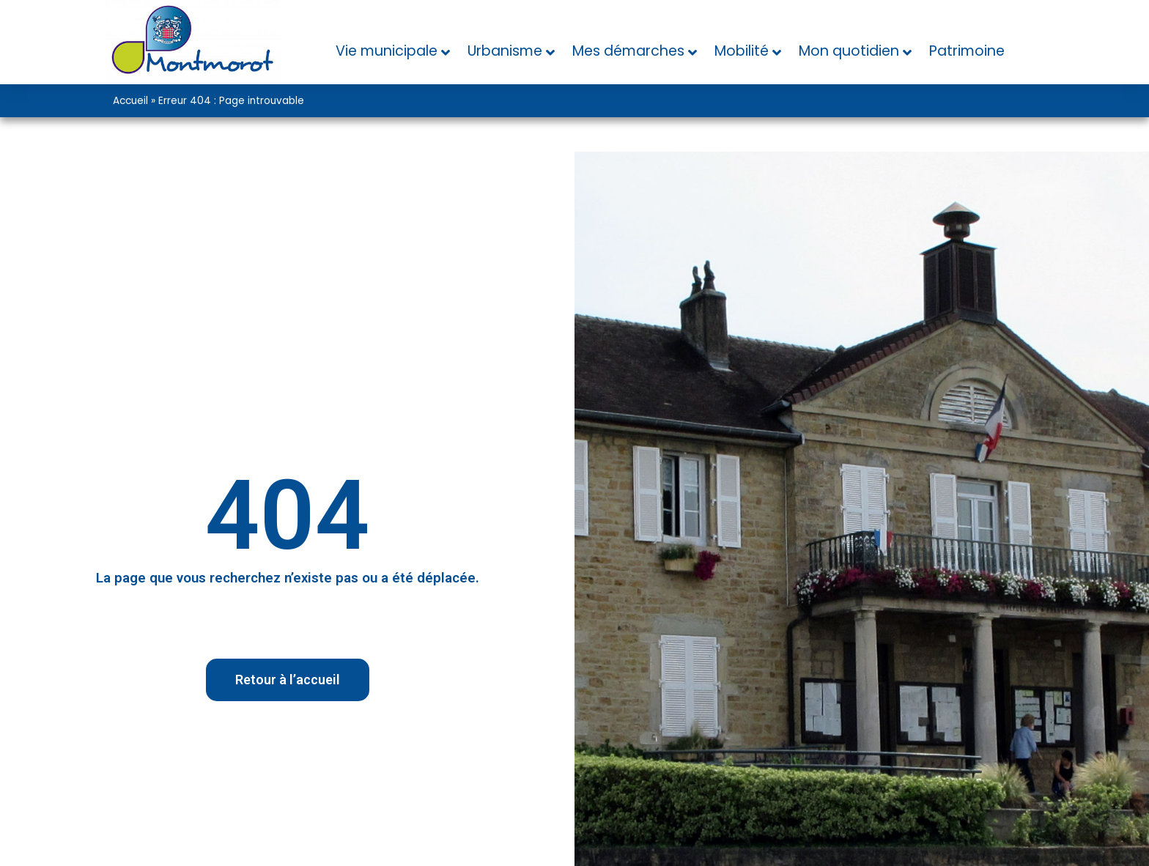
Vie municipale (386, 51)
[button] (287, 680)
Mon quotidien (849, 51)
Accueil (130, 101)
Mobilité (741, 51)
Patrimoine (967, 51)
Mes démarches (628, 51)
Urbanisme (505, 51)
